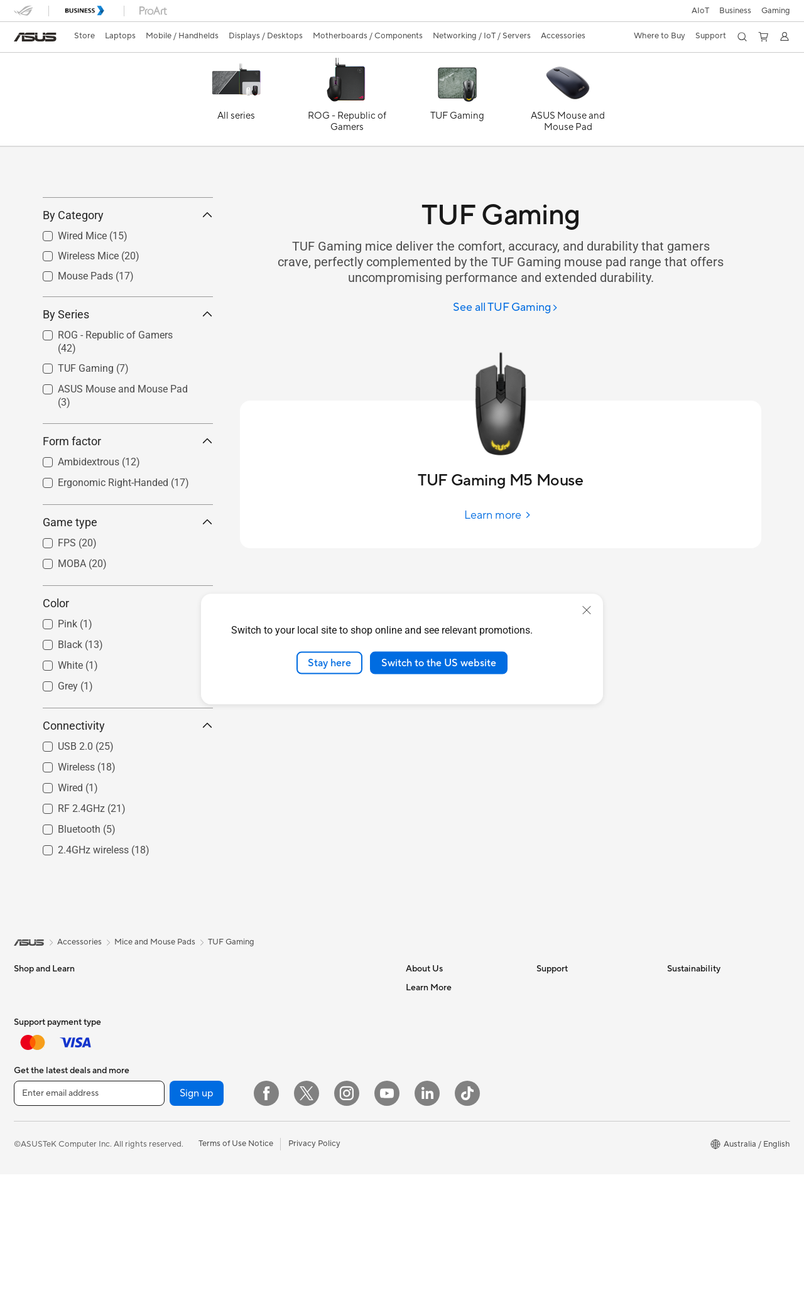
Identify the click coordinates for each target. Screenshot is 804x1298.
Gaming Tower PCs (179, 1081)
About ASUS (429, 1044)
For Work (31, 1082)
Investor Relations (439, 1100)
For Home (32, 1063)
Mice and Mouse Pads (313, 1243)
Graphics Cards (173, 1195)
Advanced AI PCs (438, 1252)
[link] (35, 37)
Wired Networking (307, 1167)
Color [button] (128, 659)
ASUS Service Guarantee (582, 1213)
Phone (26, 1196)
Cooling (158, 1233)
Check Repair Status (574, 1044)
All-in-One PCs (171, 1044)
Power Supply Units (180, 1252)
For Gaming (35, 1138)
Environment (690, 1062)
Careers (420, 1062)
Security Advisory (569, 1138)
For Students (38, 1120)
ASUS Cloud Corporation (453, 1176)
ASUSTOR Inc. (433, 1157)
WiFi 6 (284, 1082)
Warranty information (576, 1194)
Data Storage (169, 1289)
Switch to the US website (438, 662)
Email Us (552, 1100)
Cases (155, 1214)
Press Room (428, 1138)
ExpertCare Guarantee (578, 1232)
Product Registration (575, 1081)
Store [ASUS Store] (84, 36)
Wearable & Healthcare (56, 1214)
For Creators (38, 1101)
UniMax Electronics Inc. (449, 1194)
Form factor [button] (128, 497)
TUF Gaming (231, 998)
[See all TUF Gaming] (505, 308)
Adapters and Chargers (317, 1281)
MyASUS (553, 1176)
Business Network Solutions (324, 1186)
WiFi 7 (284, 1063)
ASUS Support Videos (577, 1157)
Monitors (31, 1290)
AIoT (700, 11)
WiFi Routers (297, 1101)
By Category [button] (128, 271)
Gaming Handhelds (49, 1252)
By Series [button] (128, 370)
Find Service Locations (578, 1062)
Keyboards (293, 1225)
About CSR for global (446, 1119)
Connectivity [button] (128, 781)
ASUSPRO (425, 1289)
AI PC (416, 1233)
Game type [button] (128, 578)
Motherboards (171, 1176)
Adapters (290, 1149)
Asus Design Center (442, 1270)
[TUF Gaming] (457, 102)
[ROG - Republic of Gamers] (346, 102)
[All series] (236, 102)
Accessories (36, 1157)
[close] (587, 610)
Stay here (329, 662)
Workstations (168, 1119)
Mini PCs (160, 1100)
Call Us (549, 1119)
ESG (675, 1044)
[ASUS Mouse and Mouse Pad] (568, 102)
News (416, 1081)
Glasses (158, 1138)
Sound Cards (168, 1270)
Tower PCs (163, 1062)
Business (735, 11)
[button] (775, 10)
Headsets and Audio (310, 1262)
